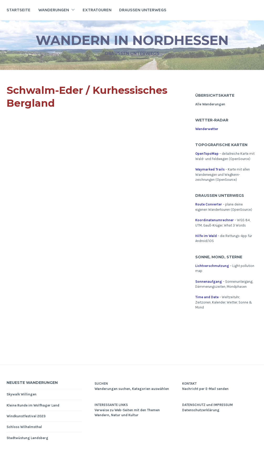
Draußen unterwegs (142, 9)
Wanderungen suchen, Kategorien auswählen (131, 389)
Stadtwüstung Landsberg (27, 438)
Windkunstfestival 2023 (26, 416)
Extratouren (97, 9)
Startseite (18, 9)
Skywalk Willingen (21, 394)
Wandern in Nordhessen (132, 40)
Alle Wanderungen (210, 104)
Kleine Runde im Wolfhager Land (33, 405)
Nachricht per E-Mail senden (205, 389)
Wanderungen (53, 9)
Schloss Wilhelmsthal (24, 427)
